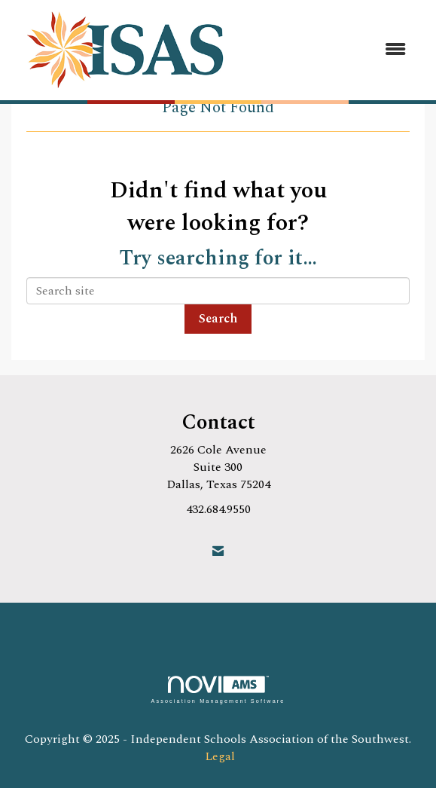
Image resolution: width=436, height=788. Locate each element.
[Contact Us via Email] (218, 552)
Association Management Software (218, 690)
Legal (220, 756)
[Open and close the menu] (332, 50)
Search (218, 319)
